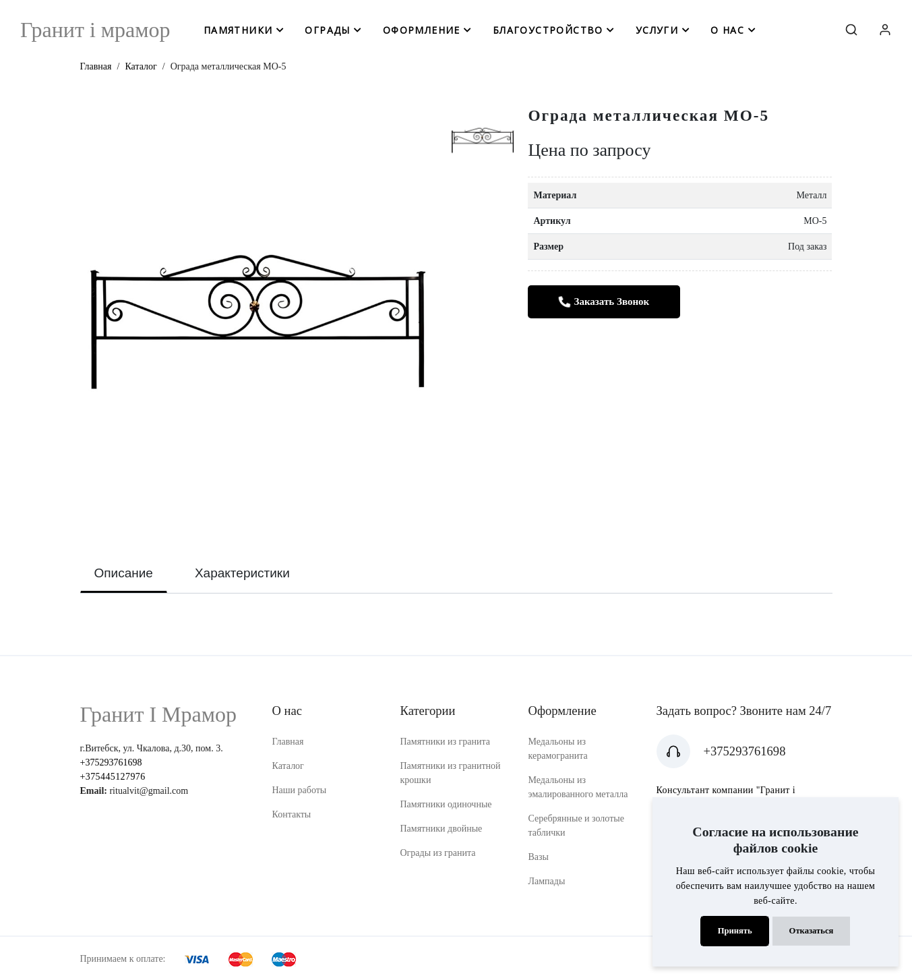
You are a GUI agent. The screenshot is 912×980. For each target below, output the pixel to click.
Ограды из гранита (438, 853)
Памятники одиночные (446, 804)
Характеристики (242, 573)
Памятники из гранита (445, 742)
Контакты (291, 814)
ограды (327, 30)
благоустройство (548, 30)
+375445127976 (113, 777)
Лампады (547, 881)
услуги (657, 30)
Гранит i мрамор (95, 30)
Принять (735, 930)
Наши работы (299, 790)
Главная (96, 66)
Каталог (140, 66)
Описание (123, 573)
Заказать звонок (604, 302)
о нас (727, 30)
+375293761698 (111, 762)
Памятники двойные (441, 829)
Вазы (538, 857)
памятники (238, 30)
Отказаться (811, 930)
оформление (421, 30)
